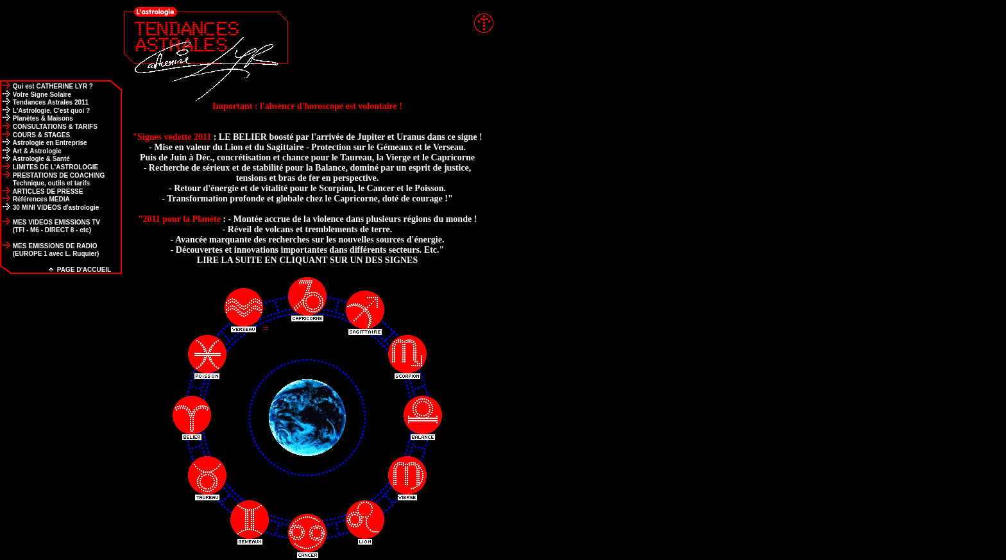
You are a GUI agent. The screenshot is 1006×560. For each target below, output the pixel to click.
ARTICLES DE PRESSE (41, 191)
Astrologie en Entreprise (43, 142)
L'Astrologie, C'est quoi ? (45, 110)
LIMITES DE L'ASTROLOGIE (49, 167)
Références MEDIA (35, 199)
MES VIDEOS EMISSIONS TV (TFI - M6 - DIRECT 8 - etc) (50, 226)
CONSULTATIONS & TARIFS (49, 126)
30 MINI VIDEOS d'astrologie (49, 207)
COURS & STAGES (35, 135)
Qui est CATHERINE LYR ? (46, 86)
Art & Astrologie (31, 151)
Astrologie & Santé (35, 158)
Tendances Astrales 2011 (44, 102)
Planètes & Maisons (36, 118)
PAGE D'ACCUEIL (80, 269)
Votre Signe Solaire (35, 94)
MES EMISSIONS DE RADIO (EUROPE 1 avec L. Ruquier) (49, 249)
